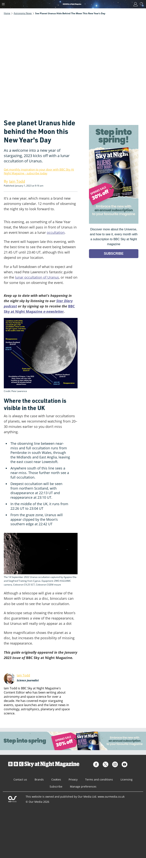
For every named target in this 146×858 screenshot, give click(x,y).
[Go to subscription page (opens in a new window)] (113, 222)
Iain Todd (23, 675)
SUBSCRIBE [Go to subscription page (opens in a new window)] (114, 253)
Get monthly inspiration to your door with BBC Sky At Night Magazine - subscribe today (39, 171)
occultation (56, 232)
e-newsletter (53, 311)
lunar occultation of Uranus (37, 277)
